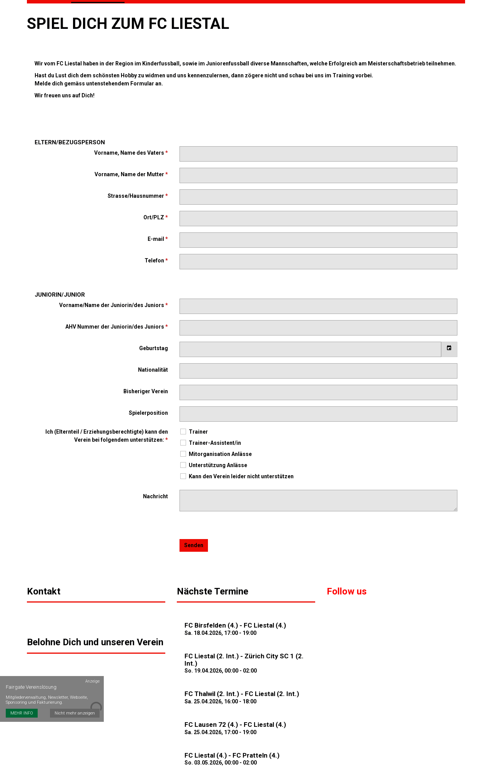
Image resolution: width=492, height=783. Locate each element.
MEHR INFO (21, 696)
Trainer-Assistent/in (210, 439)
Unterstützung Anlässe (213, 461)
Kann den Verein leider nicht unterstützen (237, 472)
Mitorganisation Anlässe (216, 450)
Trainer (194, 428)
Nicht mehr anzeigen (75, 696)
